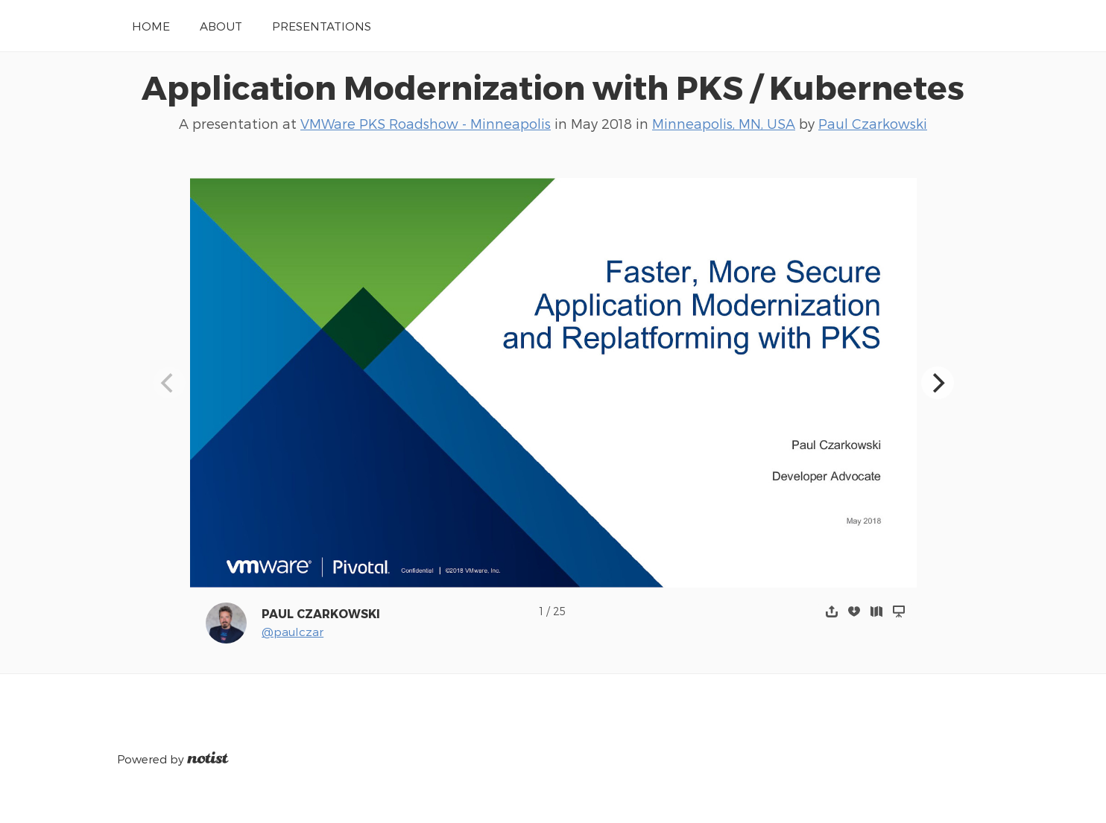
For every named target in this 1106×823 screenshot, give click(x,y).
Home (151, 26)
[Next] (937, 382)
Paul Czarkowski (872, 123)
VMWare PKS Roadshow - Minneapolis (425, 123)
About (221, 26)
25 (559, 611)
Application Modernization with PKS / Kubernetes (553, 86)
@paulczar (292, 631)
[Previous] (169, 382)
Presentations (321, 26)
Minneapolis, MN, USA (723, 123)
